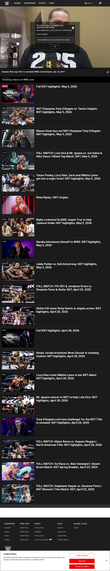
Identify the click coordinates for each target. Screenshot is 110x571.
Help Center (62, 532)
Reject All (82, 561)
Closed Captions (63, 540)
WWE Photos (24, 536)
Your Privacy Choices (41, 540)
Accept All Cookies (81, 566)
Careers (7, 532)
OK (55, 46)
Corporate (7, 528)
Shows (17, 3)
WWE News (24, 528)
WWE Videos (24, 532)
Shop (51, 3)
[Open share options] (107, 72)
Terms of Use (38, 536)
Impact (6, 536)
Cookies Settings (82, 555)
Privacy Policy (39, 528)
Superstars (30, 3)
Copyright (37, 532)
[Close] (106, 560)
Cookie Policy (62, 536)
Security (60, 528)
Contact (6, 540)
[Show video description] (103, 72)
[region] (55, 561)
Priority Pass (24, 540)
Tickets (42, 3)
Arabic (76, 528)
